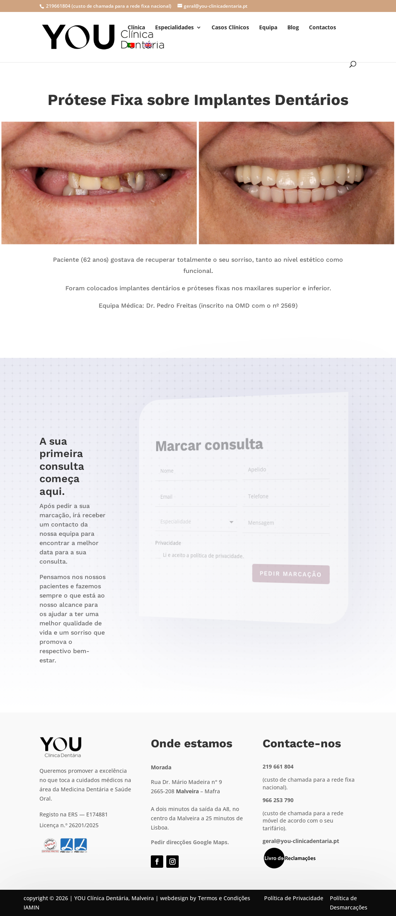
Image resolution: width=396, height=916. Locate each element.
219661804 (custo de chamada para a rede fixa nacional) (108, 6)
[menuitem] (131, 52)
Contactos (322, 28)
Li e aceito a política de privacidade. (208, 554)
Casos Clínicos (230, 28)
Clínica (136, 28)
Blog (293, 28)
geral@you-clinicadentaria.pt (301, 841)
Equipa (268, 28)
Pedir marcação (284, 575)
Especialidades (174, 28)
